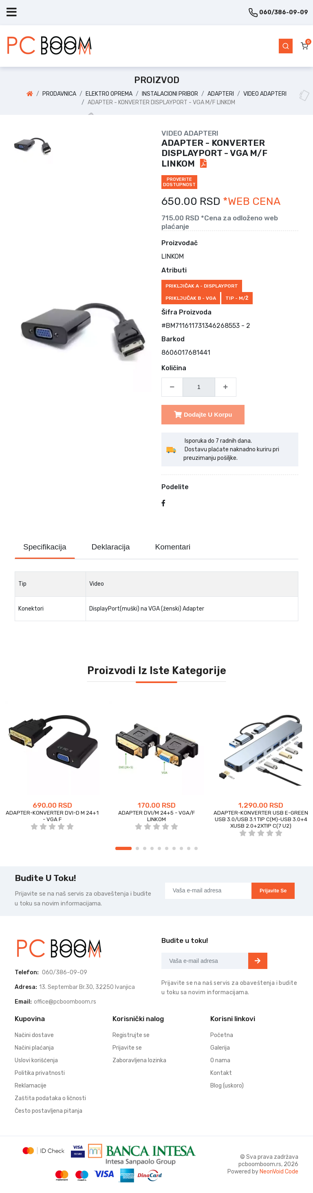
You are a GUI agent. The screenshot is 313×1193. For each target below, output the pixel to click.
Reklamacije (30, 1085)
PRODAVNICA (59, 93)
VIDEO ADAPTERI (265, 93)
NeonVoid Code (279, 1171)
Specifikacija (44, 547)
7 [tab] (174, 848)
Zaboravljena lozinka (139, 1060)
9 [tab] (188, 848)
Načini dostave (34, 1035)
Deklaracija (111, 547)
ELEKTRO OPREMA (109, 93)
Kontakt (221, 1073)
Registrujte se (131, 1035)
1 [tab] (123, 848)
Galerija (220, 1047)
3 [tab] (144, 848)
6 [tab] (166, 848)
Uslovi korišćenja (36, 1060)
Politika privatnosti (40, 1073)
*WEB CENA (251, 201)
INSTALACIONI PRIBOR (170, 93)
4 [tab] (152, 848)
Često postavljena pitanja (48, 1110)
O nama (220, 1060)
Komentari (173, 547)
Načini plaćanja (34, 1047)
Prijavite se (273, 891)
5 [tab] (159, 848)
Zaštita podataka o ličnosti (50, 1098)
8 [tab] (181, 848)
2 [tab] (137, 848)
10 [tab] (196, 848)
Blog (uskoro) (227, 1085)
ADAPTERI (220, 93)
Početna (221, 1035)
